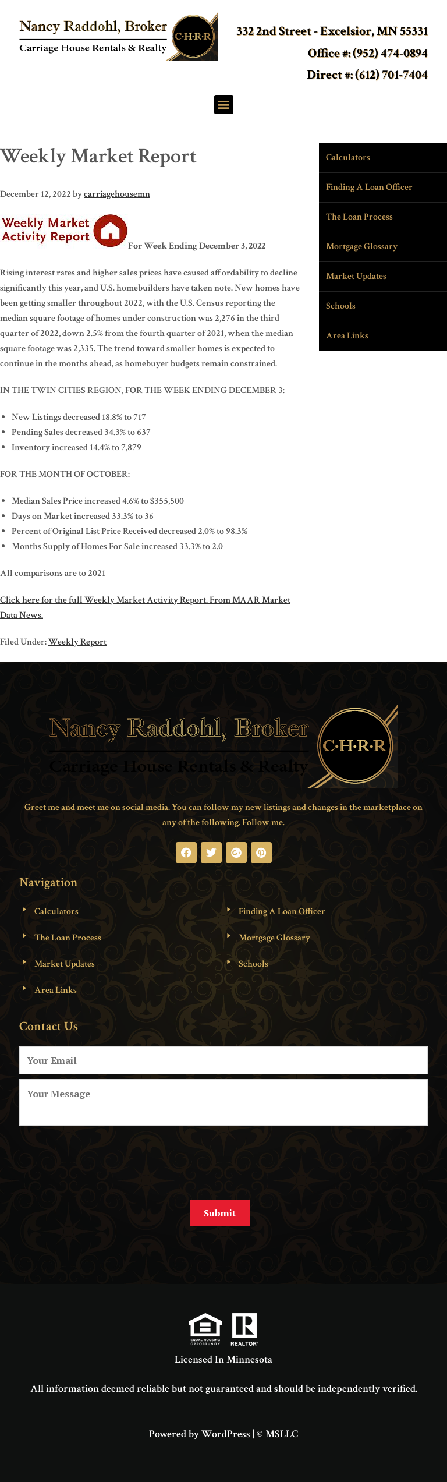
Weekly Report (77, 642)
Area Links (347, 336)
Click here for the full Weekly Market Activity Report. (104, 600)
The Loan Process (359, 217)
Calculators (348, 157)
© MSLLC (277, 1432)
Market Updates (356, 276)
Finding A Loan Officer (369, 187)
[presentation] (107, 1158)
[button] (223, 104)
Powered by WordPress (199, 1432)
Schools (341, 306)
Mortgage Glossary (362, 246)
